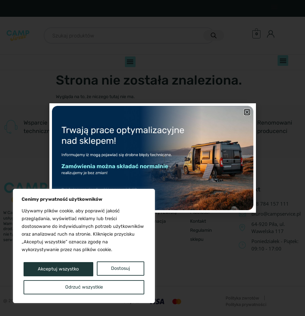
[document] (152, 158)
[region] (84, 246)
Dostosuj (48, 269)
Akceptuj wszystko (84, 287)
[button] (247, 112)
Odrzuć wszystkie (110, 269)
